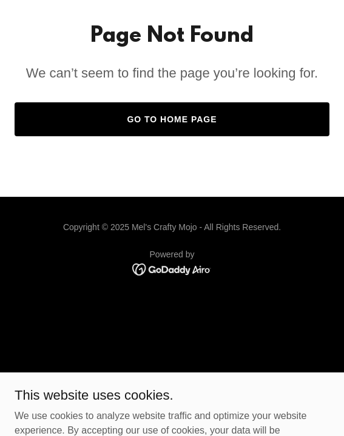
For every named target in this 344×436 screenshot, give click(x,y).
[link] (172, 268)
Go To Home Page (172, 119)
